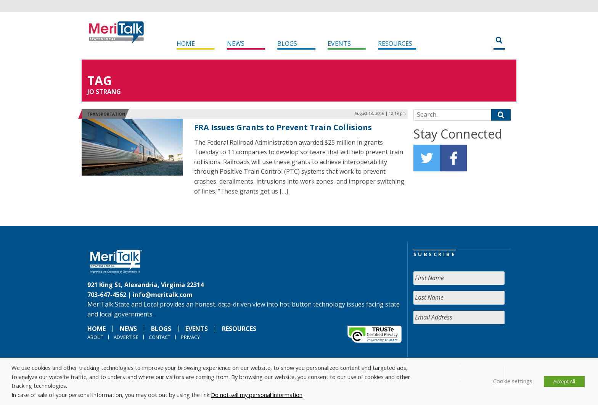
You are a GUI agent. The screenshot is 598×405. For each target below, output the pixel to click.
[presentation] (471, 345)
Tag (99, 80)
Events (339, 43)
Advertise (126, 337)
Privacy (190, 337)
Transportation (106, 114)
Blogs (287, 43)
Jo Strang (104, 91)
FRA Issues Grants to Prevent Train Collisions (283, 127)
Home (186, 43)
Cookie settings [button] (512, 381)
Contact (159, 337)
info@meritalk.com (163, 294)
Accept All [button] (564, 381)
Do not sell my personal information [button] (256, 395)
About (95, 337)
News (235, 43)
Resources (395, 43)
